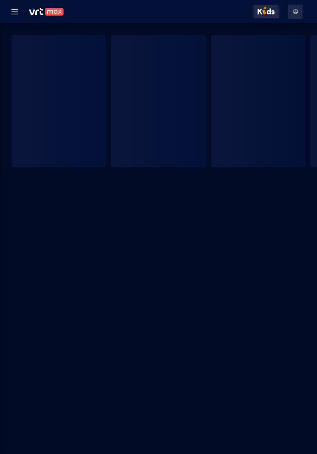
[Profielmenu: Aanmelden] (295, 12)
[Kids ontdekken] (266, 11)
